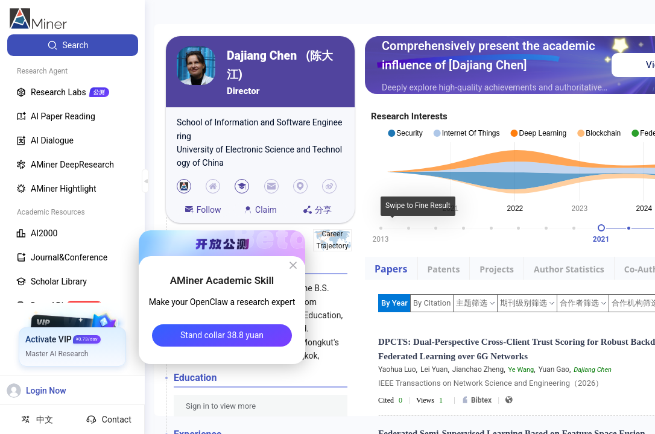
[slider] (601, 228)
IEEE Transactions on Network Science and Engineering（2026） (490, 383)
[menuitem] (72, 45)
